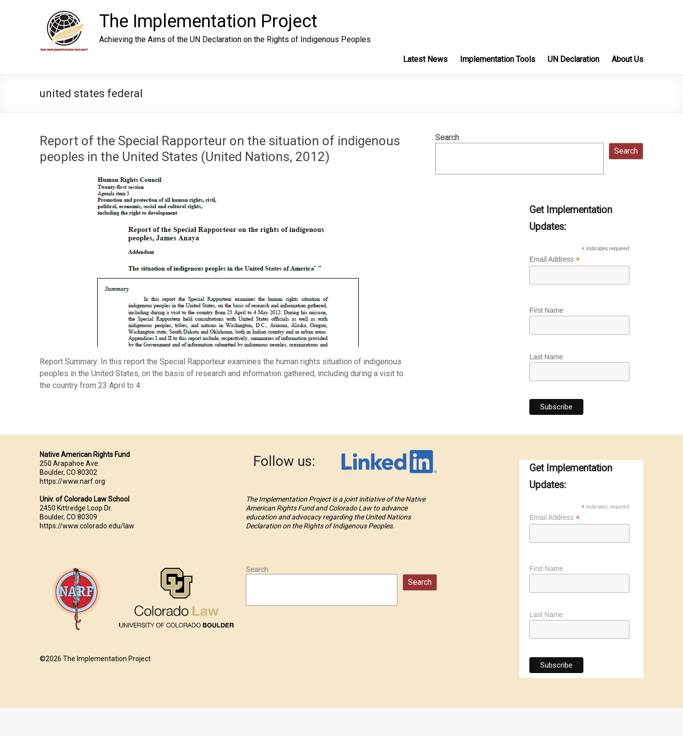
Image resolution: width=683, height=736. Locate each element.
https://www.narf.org (72, 481)
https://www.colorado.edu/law (87, 526)
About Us (627, 59)
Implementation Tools (497, 59)
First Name (546, 310)
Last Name (546, 357)
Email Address (554, 259)
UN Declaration (573, 59)
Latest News (425, 59)
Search (447, 137)
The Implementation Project (208, 21)
